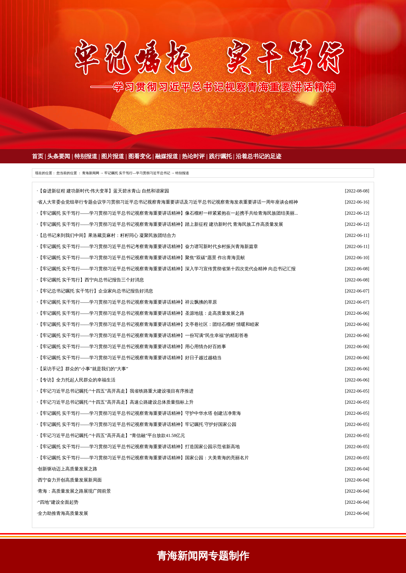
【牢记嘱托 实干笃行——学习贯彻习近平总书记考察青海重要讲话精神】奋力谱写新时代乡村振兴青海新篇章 (148, 246)
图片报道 (112, 156)
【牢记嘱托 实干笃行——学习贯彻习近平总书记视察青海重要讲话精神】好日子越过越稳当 (130, 357)
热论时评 (193, 156)
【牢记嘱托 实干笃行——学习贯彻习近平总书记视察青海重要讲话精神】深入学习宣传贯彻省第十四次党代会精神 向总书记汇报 (167, 268)
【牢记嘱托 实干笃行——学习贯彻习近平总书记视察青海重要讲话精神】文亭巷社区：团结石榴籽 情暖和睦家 (148, 324)
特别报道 (85, 156)
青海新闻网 (90, 173)
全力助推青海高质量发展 (63, 513)
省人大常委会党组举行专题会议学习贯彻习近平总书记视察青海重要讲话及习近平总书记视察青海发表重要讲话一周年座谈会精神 (168, 202)
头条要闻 (58, 156)
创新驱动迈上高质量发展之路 (67, 468)
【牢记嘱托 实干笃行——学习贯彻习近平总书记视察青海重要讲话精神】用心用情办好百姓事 (132, 346)
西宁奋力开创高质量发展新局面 (70, 480)
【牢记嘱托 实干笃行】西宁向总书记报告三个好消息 (91, 279)
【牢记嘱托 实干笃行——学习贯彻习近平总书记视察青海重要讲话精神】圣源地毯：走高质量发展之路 (141, 313)
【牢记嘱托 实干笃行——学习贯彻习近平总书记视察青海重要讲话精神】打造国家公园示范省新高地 (139, 446)
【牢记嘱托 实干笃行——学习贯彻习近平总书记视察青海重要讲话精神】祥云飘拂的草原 (127, 302)
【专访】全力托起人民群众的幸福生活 (76, 379)
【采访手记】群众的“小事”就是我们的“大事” (83, 368)
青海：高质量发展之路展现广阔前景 (74, 491)
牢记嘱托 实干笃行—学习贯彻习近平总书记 (137, 173)
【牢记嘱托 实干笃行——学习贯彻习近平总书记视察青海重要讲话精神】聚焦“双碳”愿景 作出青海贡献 (141, 257)
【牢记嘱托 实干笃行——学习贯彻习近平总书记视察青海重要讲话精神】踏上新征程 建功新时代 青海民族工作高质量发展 (160, 224)
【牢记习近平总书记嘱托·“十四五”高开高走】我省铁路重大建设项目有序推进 (116, 391)
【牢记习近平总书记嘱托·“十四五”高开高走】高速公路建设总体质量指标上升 (116, 402)
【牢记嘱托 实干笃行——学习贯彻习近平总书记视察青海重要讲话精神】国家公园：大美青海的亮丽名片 (143, 457)
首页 (37, 156)
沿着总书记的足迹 (258, 156)
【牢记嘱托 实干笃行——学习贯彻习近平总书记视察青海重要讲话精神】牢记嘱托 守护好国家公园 (137, 424)
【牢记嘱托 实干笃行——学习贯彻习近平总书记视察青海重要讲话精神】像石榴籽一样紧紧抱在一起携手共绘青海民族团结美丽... (168, 213)
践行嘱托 (220, 156)
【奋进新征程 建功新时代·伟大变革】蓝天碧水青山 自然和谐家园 (103, 190)
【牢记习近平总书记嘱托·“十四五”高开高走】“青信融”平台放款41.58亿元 (111, 435)
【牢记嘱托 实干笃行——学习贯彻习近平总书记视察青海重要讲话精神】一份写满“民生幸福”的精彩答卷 (143, 335)
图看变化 (139, 156)
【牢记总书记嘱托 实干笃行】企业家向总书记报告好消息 (95, 290)
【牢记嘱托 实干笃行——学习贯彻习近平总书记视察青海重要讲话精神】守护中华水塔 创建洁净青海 (139, 413)
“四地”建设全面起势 (58, 502)
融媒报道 (166, 156)
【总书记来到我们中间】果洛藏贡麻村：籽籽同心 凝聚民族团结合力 (107, 235)
